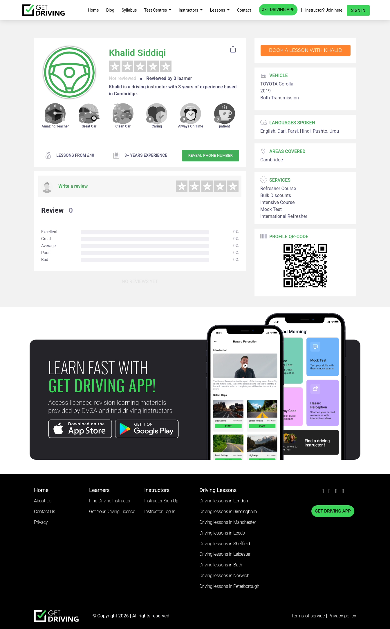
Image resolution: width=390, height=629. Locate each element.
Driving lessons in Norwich (224, 575)
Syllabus (129, 10)
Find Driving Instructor (110, 501)
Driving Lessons (217, 490)
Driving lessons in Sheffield (224, 543)
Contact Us (44, 511)
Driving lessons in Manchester (227, 522)
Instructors (189, 10)
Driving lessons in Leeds (222, 533)
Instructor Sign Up (161, 501)
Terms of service (308, 616)
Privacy (41, 522)
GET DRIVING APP (278, 9)
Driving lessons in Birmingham (228, 511)
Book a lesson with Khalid (305, 50)
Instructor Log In (159, 511)
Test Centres (156, 10)
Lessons (218, 10)
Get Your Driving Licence (112, 511)
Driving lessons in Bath (220, 565)
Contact (244, 10)
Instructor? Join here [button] (323, 10)
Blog (110, 10)
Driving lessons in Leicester (224, 554)
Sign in (358, 10)
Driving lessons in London (223, 501)
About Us (42, 501)
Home (93, 10)
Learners (99, 490)
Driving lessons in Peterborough (229, 586)
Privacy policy (342, 616)
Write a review (73, 186)
